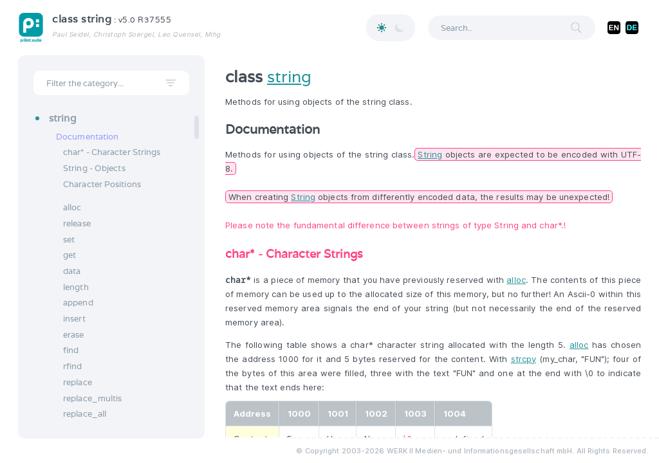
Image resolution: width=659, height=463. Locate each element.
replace (77, 382)
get (69, 255)
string (289, 76)
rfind (72, 366)
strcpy (524, 359)
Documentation (87, 136)
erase (73, 334)
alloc (72, 207)
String (430, 154)
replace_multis (92, 398)
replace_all (84, 413)
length (76, 287)
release (77, 223)
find (71, 350)
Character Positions (102, 184)
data (71, 271)
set (69, 239)
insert (74, 318)
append (78, 302)
